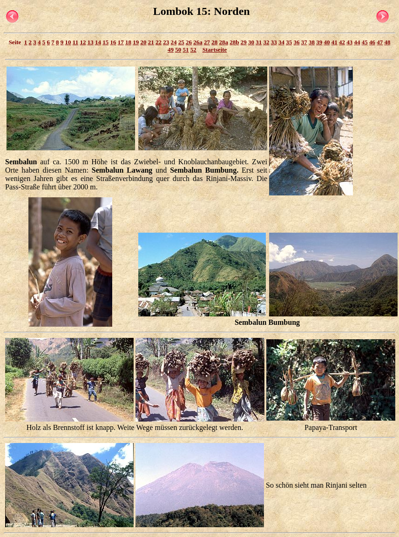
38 (312, 42)
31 (259, 42)
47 (380, 42)
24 (173, 42)
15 (105, 42)
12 (83, 42)
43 (349, 42)
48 (387, 42)
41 (334, 42)
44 (357, 42)
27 (207, 42)
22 (159, 42)
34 (281, 42)
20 (143, 42)
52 (193, 49)
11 (75, 42)
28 (214, 42)
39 (319, 42)
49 (171, 49)
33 (274, 42)
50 (178, 49)
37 (304, 42)
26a (198, 42)
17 (121, 42)
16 (113, 42)
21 (151, 42)
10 (68, 42)
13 (91, 42)
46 (372, 42)
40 (327, 42)
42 (342, 42)
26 (189, 42)
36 (296, 42)
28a (223, 42)
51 (186, 49)
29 (244, 42)
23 (166, 42)
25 (181, 42)
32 (266, 42)
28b (234, 42)
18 (128, 42)
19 (136, 42)
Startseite (215, 49)
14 (98, 42)
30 (251, 42)
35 (289, 42)
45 (365, 42)
